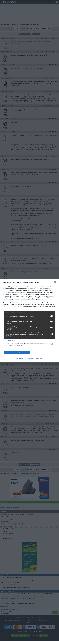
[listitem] (29, 312)
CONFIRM (17, 352)
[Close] (55, 282)
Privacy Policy (39, 358)
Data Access (29, 358)
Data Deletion (19, 358)
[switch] (51, 316)
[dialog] (29, 320)
